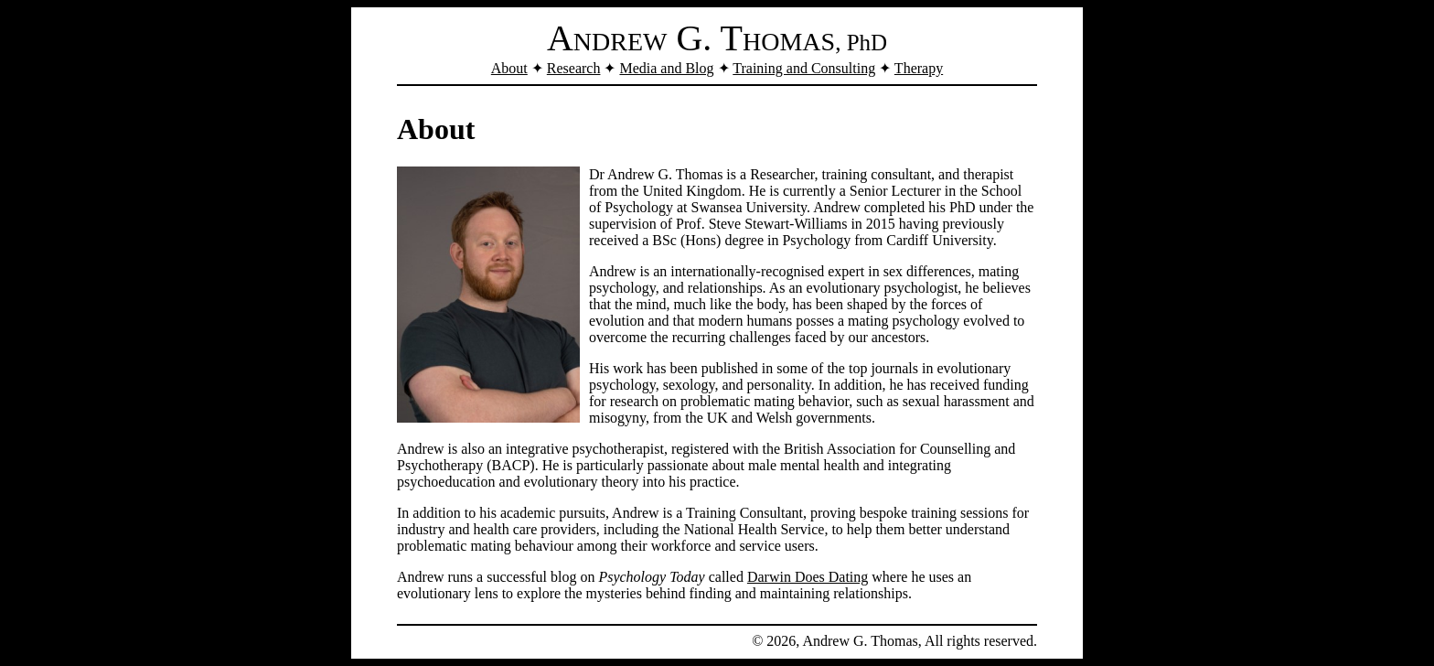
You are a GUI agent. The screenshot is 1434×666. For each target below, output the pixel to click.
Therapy (918, 68)
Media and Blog (666, 68)
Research (574, 68)
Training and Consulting (804, 68)
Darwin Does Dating (807, 577)
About (509, 68)
